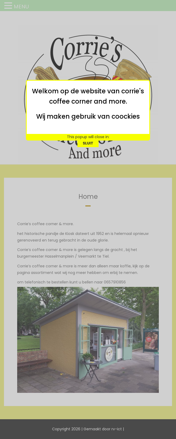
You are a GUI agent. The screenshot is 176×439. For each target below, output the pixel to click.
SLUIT (88, 128)
